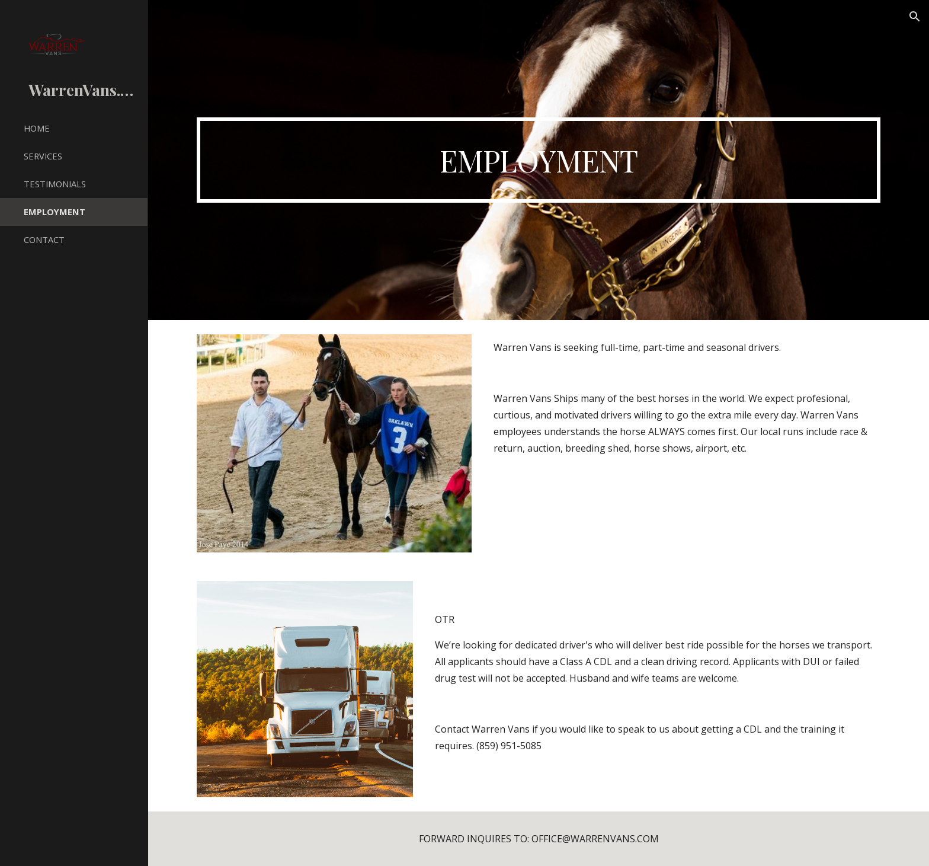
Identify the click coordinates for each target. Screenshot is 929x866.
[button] (915, 16)
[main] (538, 160)
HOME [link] (37, 128)
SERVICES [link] (43, 156)
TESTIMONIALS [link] (55, 184)
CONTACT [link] (44, 239)
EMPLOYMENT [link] (54, 212)
